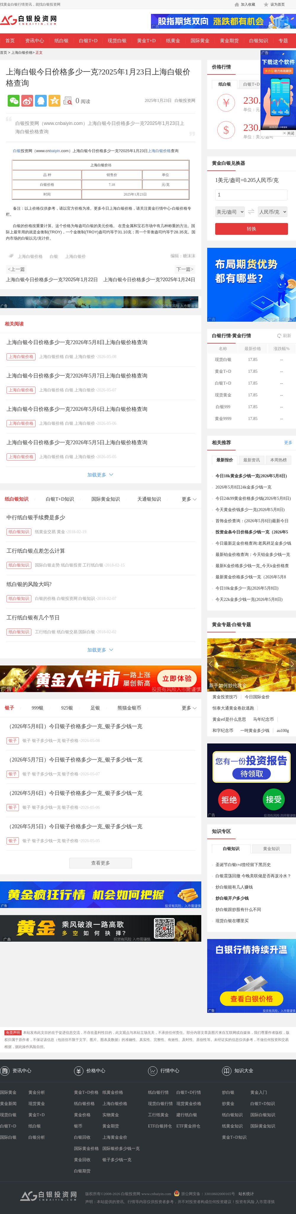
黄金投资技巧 (225, 697)
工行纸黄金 (158, 1115)
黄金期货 (229, 40)
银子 (9, 707)
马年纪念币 (263, 719)
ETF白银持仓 (160, 1126)
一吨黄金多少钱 (254, 730)
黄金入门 (258, 1092)
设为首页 (278, 4)
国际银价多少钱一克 (116, 1148)
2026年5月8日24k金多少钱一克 (243, 487)
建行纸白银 (186, 1115)
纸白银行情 (158, 1092)
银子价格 (70, 740)
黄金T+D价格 (86, 1092)
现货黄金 (36, 1103)
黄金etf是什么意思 (229, 719)
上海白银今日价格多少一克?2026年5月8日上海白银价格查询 (77, 342)
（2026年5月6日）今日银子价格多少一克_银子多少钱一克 (74, 793)
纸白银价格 (84, 1103)
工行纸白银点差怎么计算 (36, 551)
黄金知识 (271, 849)
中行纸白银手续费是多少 (36, 517)
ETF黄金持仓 (188, 1126)
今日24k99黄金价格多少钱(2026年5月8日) (253, 498)
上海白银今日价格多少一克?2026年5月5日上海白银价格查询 (77, 442)
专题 (283, 40)
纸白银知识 (16, 499)
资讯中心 (34, 40)
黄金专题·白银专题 (231, 624)
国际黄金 (200, 40)
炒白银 (228, 1092)
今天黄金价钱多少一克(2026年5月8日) (249, 509)
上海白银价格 (22, 53)
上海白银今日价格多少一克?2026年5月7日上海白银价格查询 (77, 376)
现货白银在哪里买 (232, 921)
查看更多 (100, 862)
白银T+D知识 (60, 499)
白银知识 (258, 40)
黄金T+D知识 (234, 1137)
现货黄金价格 (188, 1103)
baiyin (55, 151)
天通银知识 (149, 499)
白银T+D (88, 40)
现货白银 (117, 40)
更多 (288, 442)
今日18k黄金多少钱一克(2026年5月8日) (251, 476)
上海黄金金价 (114, 1137)
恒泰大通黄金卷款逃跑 (233, 708)
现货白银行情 (160, 1103)
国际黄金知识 (105, 499)
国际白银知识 (262, 1115)
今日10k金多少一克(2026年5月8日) (246, 588)
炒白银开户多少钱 (232, 898)
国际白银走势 (47, 565)
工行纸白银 (93, 565)
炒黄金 (228, 1103)
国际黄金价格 (86, 1148)
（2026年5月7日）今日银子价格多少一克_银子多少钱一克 (74, 760)
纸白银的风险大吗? (29, 584)
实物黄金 (110, 1115)
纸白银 (61, 40)
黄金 (61, 532)
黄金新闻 (8, 1103)
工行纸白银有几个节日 (33, 618)
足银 (95, 707)
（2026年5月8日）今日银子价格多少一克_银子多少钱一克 (74, 726)
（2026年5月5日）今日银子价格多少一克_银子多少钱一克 (74, 826)
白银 (17, 151)
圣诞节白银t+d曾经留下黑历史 (243, 865)
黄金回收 (82, 1160)
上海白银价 (99, 165)
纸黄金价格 (112, 1092)
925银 (67, 707)
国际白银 (86, 632)
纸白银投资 (71, 565)
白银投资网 (67, 598)
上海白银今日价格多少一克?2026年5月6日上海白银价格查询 (77, 409)
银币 (78, 1126)
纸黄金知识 (232, 1126)
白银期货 (82, 1171)
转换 (251, 228)
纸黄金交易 (45, 532)
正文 (39, 53)
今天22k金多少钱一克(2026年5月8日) (248, 599)
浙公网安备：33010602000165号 (208, 1194)
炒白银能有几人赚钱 (234, 887)
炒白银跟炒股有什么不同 (238, 909)
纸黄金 (173, 40)
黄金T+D (146, 40)
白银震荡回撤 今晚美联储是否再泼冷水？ (253, 876)
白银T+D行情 (188, 1092)
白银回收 (82, 1137)
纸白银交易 (67, 632)
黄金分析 (36, 1092)
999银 (38, 707)
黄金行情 (241, 335)
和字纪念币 (223, 730)
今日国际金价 (257, 697)
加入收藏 (248, 4)
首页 (10, 40)
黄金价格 (82, 1115)
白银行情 (221, 335)
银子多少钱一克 (46, 740)
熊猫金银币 (129, 707)
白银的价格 (45, 598)
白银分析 (36, 1137)
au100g (283, 730)
